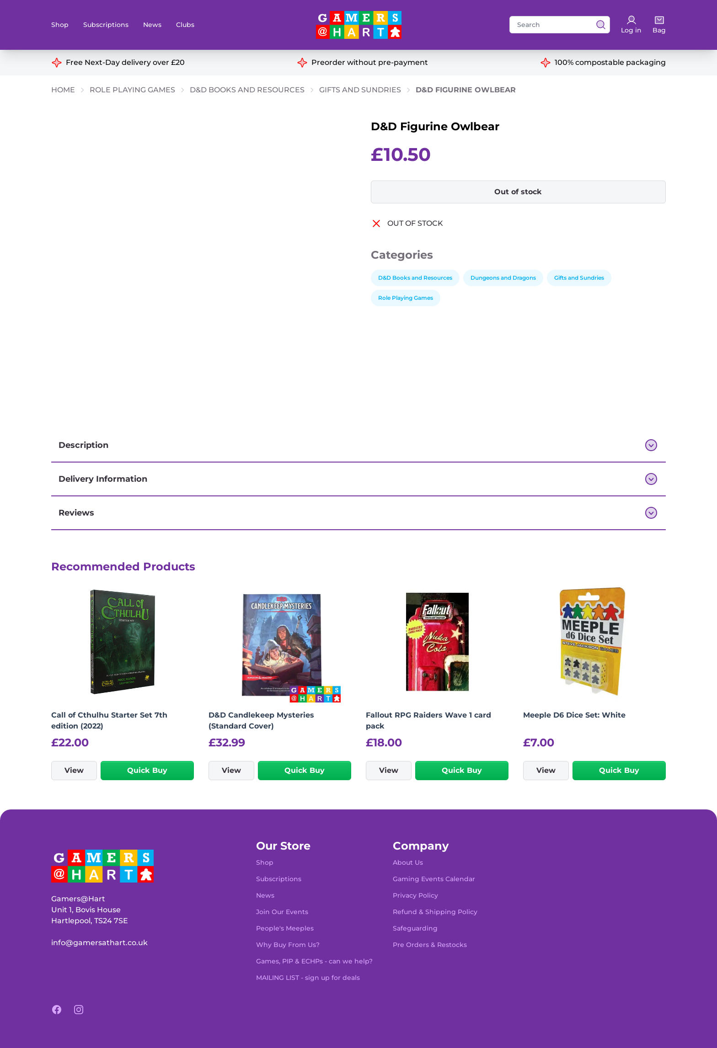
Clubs (185, 25)
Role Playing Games (132, 89)
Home (63, 89)
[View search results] (598, 24)
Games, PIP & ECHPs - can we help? (314, 961)
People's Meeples (285, 928)
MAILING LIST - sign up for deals (308, 978)
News (152, 25)
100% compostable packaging (610, 62)
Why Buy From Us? (288, 945)
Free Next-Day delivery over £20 (125, 62)
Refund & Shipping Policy (435, 912)
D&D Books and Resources (247, 89)
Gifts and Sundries (360, 89)
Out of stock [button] (518, 191)
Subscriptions (105, 25)
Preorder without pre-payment (369, 62)
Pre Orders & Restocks (430, 945)
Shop (60, 25)
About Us (408, 862)
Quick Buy (147, 770)
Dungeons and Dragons (503, 277)
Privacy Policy (415, 895)
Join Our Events (282, 912)
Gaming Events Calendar (434, 879)
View (74, 770)
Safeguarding (415, 928)
